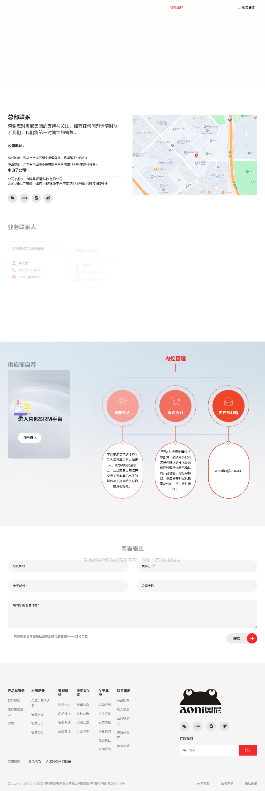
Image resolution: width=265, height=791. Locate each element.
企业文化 (105, 713)
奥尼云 (12, 723)
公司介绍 (105, 705)
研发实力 (64, 705)
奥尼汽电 (34, 761)
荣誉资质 (105, 731)
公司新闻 (105, 749)
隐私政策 (251, 784)
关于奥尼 (159, 8)
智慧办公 (37, 732)
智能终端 (14, 701)
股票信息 (83, 705)
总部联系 (232, 66)
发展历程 (105, 722)
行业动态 (83, 731)
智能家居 (37, 714)
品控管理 (64, 731)
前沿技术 (64, 713)
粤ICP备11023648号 (109, 783)
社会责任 (105, 740)
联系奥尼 (176, 8)
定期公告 (83, 722)
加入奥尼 (123, 709)
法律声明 (227, 784)
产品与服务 (101, 8)
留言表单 (123, 746)
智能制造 (64, 722)
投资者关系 (139, 8)
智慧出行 (37, 723)
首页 (85, 8)
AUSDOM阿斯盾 (58, 761)
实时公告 (83, 713)
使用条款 (203, 784)
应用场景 (120, 8)
